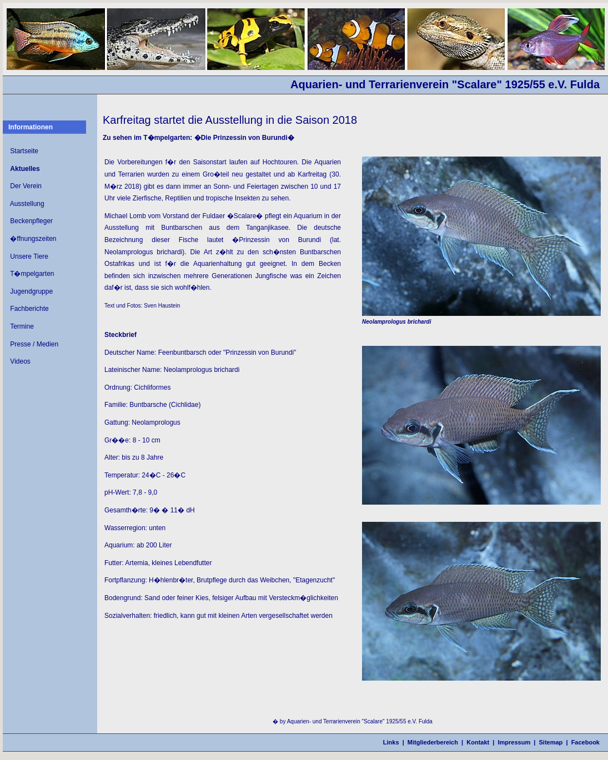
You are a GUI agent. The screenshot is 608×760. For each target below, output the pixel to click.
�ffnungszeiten (33, 239)
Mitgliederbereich (433, 742)
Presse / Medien (34, 344)
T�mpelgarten (32, 274)
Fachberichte (29, 309)
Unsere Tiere (29, 256)
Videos (20, 361)
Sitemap (551, 742)
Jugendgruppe (31, 291)
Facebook (585, 742)
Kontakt (477, 742)
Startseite (24, 151)
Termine (22, 326)
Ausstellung (27, 204)
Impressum (514, 742)
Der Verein (26, 186)
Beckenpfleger (31, 221)
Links (391, 742)
